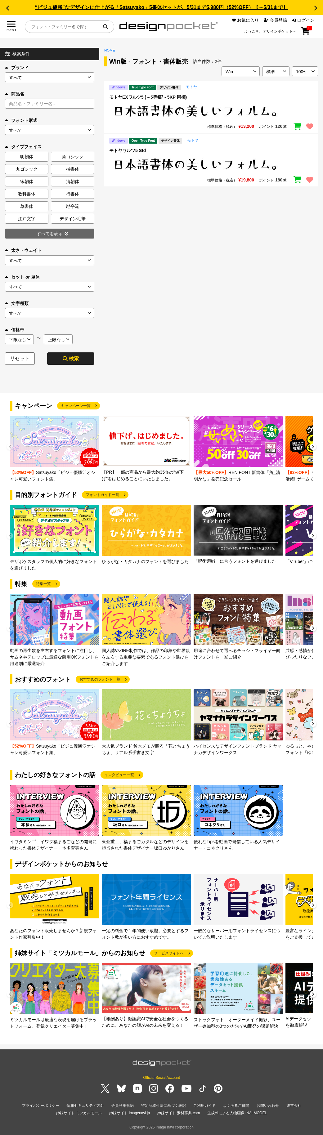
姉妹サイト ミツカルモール (79, 1113)
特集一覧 (43, 584)
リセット (20, 358)
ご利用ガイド (204, 1105)
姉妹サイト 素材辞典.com (178, 1113)
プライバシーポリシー (40, 1105)
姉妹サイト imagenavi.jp (129, 1113)
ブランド (17, 67)
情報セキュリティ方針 (85, 1105)
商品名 (14, 94)
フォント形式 (21, 120)
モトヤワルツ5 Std (127, 150)
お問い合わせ (268, 1105)
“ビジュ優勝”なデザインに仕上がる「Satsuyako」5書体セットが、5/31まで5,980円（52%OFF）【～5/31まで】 (161, 7)
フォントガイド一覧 (102, 495)
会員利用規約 (122, 1105)
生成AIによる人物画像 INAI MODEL (237, 1113)
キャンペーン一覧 (76, 406)
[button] (7, 8)
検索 (71, 358)
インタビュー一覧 (119, 775)
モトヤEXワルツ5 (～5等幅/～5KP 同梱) (148, 97)
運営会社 (293, 1105)
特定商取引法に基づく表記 (163, 1105)
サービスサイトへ (169, 953)
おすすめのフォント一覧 (99, 679)
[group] (54, 449)
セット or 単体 (22, 277)
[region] (211, 111)
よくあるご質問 (236, 1105)
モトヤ (191, 87)
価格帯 (14, 329)
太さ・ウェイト (23, 250)
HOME (109, 50)
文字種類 (17, 303)
